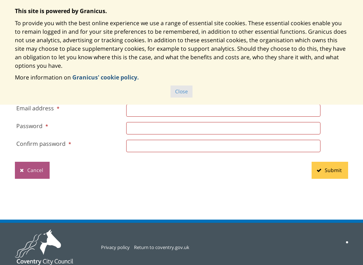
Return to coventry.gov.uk (161, 247)
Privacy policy (115, 247)
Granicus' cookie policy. (105, 77)
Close (181, 91)
